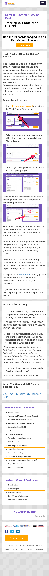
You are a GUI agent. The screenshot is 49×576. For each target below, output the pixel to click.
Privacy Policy (36, 546)
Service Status (13, 546)
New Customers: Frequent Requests (21, 423)
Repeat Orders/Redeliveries (18, 496)
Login (10, 431)
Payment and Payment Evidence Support (23, 416)
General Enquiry (13, 412)
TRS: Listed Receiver (15, 434)
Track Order (24, 45)
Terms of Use (24, 546)
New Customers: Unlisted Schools (20, 420)
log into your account (22, 106)
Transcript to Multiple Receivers (19, 457)
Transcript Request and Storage (19, 438)
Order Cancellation (14, 492)
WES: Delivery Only (14, 442)
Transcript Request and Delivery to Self (22, 460)
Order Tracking (13, 485)
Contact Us (16, 538)
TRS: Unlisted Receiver (16, 449)
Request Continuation (16, 464)
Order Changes (13, 489)
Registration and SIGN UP (17, 427)
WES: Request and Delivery (17, 446)
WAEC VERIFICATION (15, 468)
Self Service (25, 274)
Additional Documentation (17, 500)
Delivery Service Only (15, 453)
